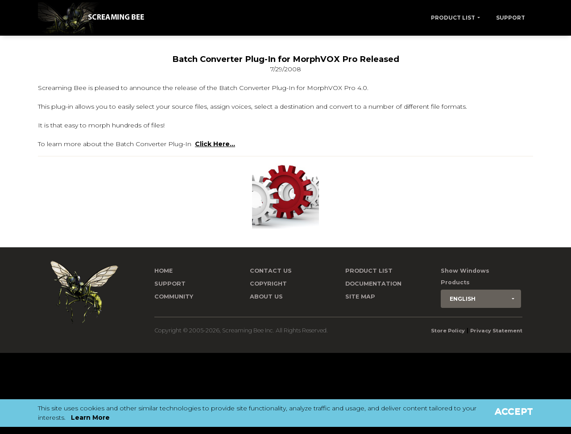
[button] (481, 299)
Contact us (271, 270)
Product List (453, 17)
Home (163, 270)
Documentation (373, 283)
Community (173, 296)
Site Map (360, 296)
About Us (266, 296)
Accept (514, 411)
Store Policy (448, 331)
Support (510, 17)
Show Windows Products (465, 276)
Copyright (268, 283)
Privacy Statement (496, 331)
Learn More (90, 418)
